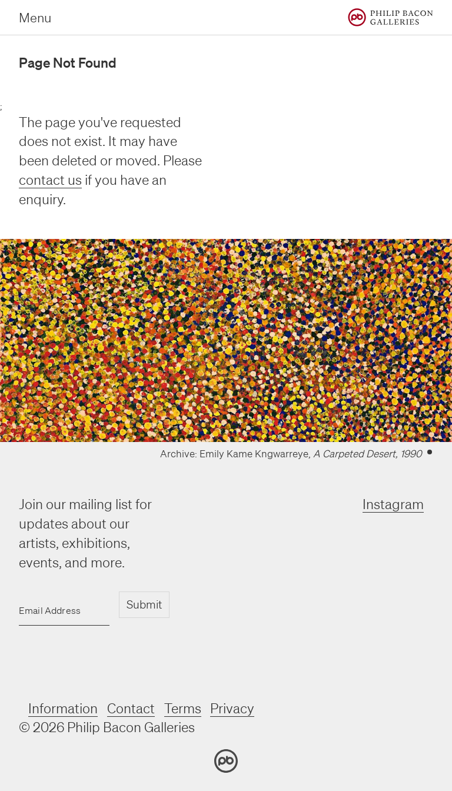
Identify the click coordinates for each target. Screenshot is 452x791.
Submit (144, 604)
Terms (182, 708)
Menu (35, 17)
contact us (50, 180)
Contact (131, 708)
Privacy (233, 708)
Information (63, 708)
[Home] (390, 17)
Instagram (393, 504)
